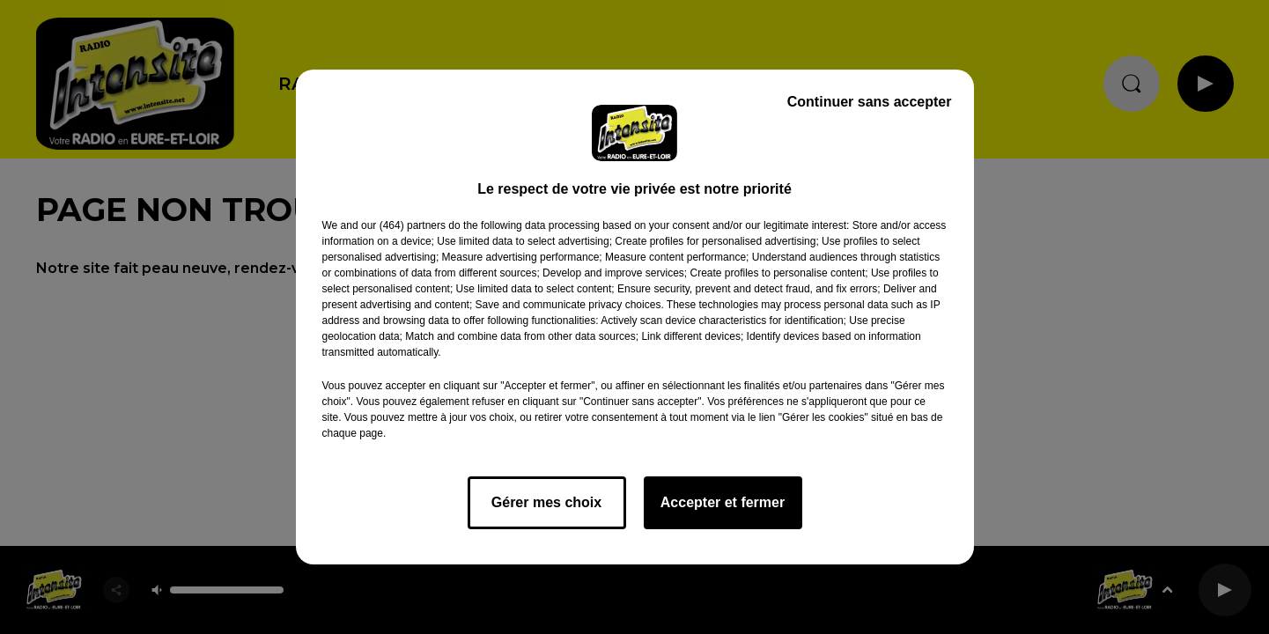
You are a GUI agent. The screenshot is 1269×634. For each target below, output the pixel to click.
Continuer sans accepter (869, 101)
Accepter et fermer (722, 502)
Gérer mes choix (546, 502)
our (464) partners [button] (403, 225)
